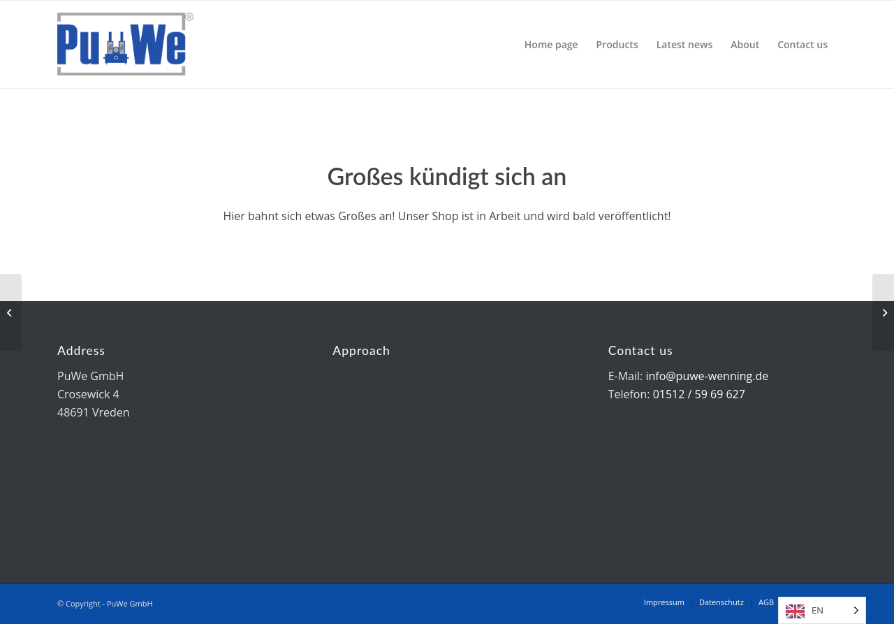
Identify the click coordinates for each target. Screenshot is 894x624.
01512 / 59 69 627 (699, 394)
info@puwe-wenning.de (706, 376)
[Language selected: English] (822, 610)
